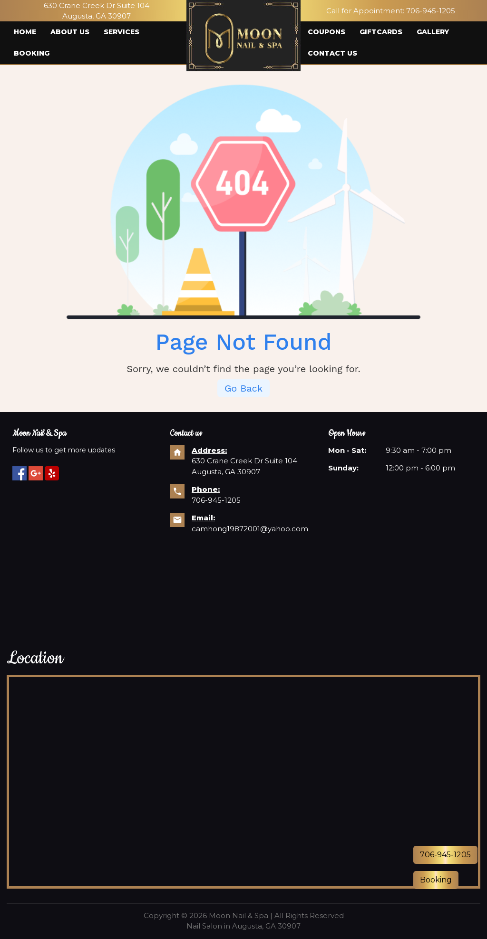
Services (121, 32)
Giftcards (381, 32)
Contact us (332, 53)
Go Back (243, 388)
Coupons (326, 32)
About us (69, 32)
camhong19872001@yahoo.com (250, 528)
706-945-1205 (430, 10)
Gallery (433, 32)
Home (25, 32)
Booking (31, 53)
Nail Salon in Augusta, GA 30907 (243, 925)
